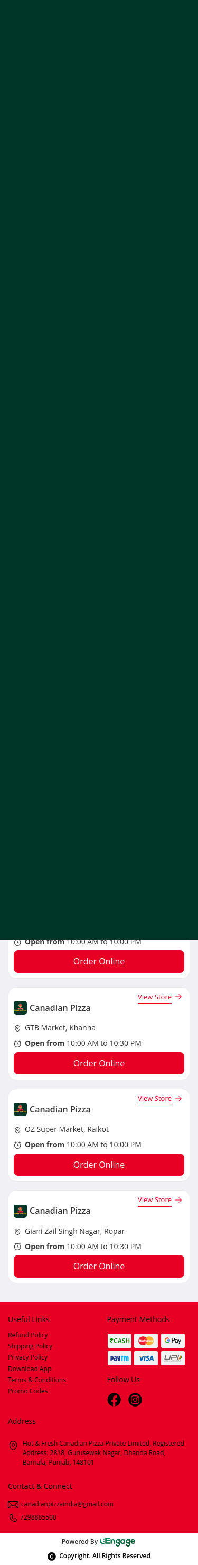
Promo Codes (28, 1390)
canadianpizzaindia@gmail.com (61, 1504)
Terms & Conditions (37, 1379)
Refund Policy (28, 1334)
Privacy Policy (28, 1357)
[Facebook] (115, 1401)
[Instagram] (136, 1401)
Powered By (99, 1541)
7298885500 (32, 1517)
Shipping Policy (30, 1346)
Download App (29, 1368)
